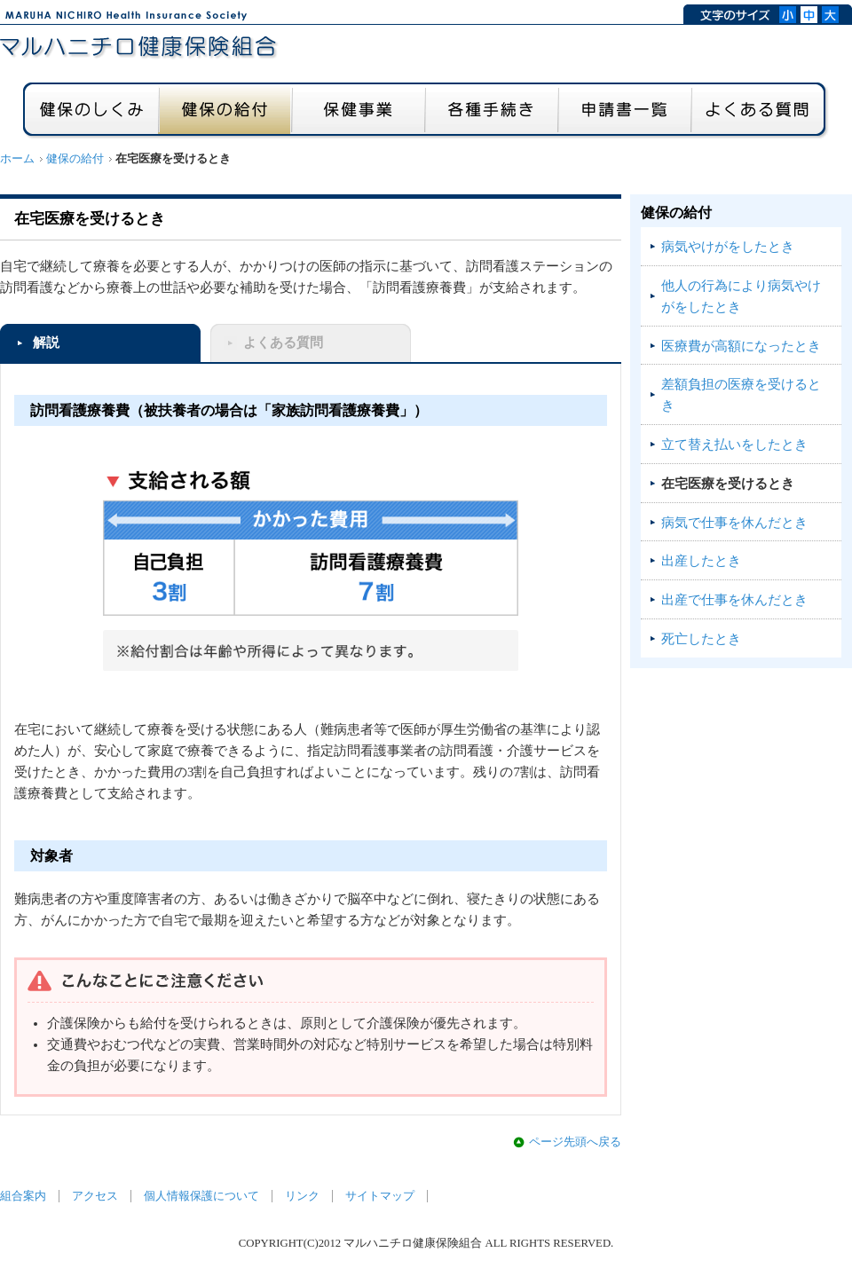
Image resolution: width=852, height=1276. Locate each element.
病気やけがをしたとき (727, 247)
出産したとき (701, 561)
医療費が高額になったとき (741, 346)
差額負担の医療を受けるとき (741, 395)
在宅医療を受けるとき (727, 484)
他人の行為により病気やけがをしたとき (741, 296)
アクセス (95, 1196)
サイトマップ (379, 1196)
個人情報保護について (201, 1196)
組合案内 (23, 1196)
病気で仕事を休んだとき (734, 523)
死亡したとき (701, 639)
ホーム (17, 159)
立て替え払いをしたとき (734, 444)
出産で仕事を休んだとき (734, 600)
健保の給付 (75, 159)
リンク (302, 1196)
